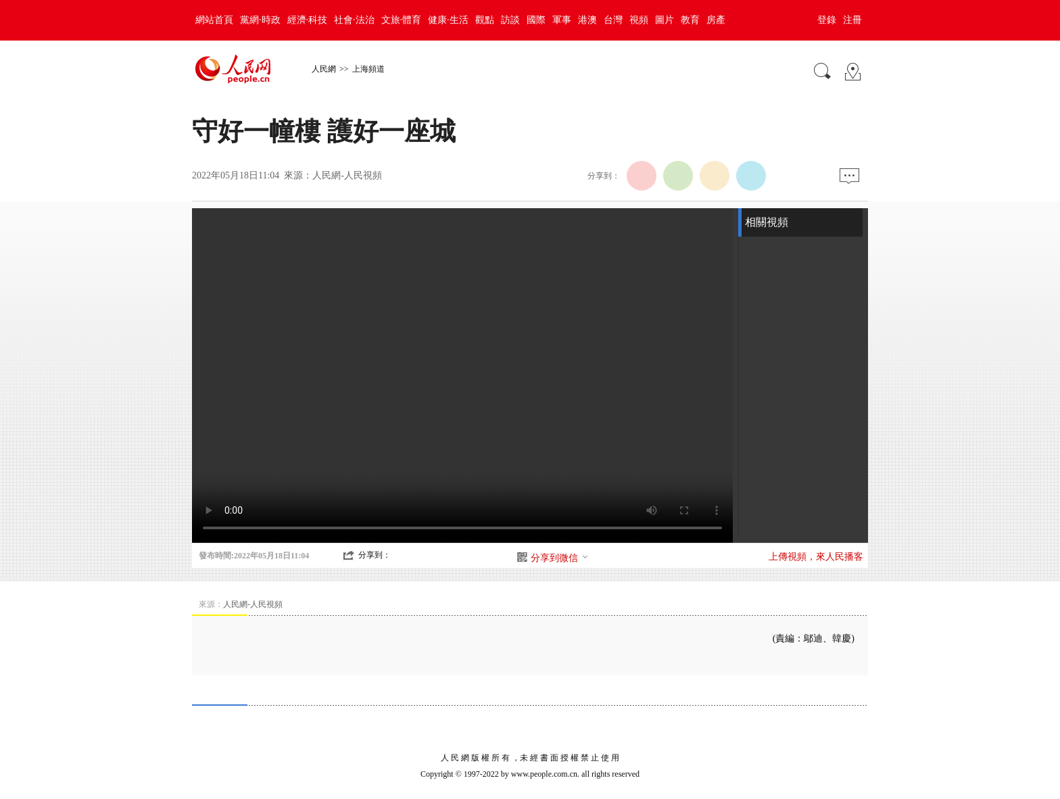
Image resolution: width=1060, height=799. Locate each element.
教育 (690, 20)
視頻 (638, 20)
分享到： (374, 555)
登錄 (826, 20)
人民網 (324, 69)
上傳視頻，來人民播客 (816, 557)
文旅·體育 (401, 20)
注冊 (852, 20)
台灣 (613, 20)
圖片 (664, 20)
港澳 (587, 20)
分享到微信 (560, 558)
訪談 (510, 20)
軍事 (561, 20)
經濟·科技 (307, 20)
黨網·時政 (260, 20)
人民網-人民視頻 (347, 175)
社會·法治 (354, 20)
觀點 (484, 20)
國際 (536, 20)
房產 (715, 20)
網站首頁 (214, 20)
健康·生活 (448, 20)
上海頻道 (368, 69)
